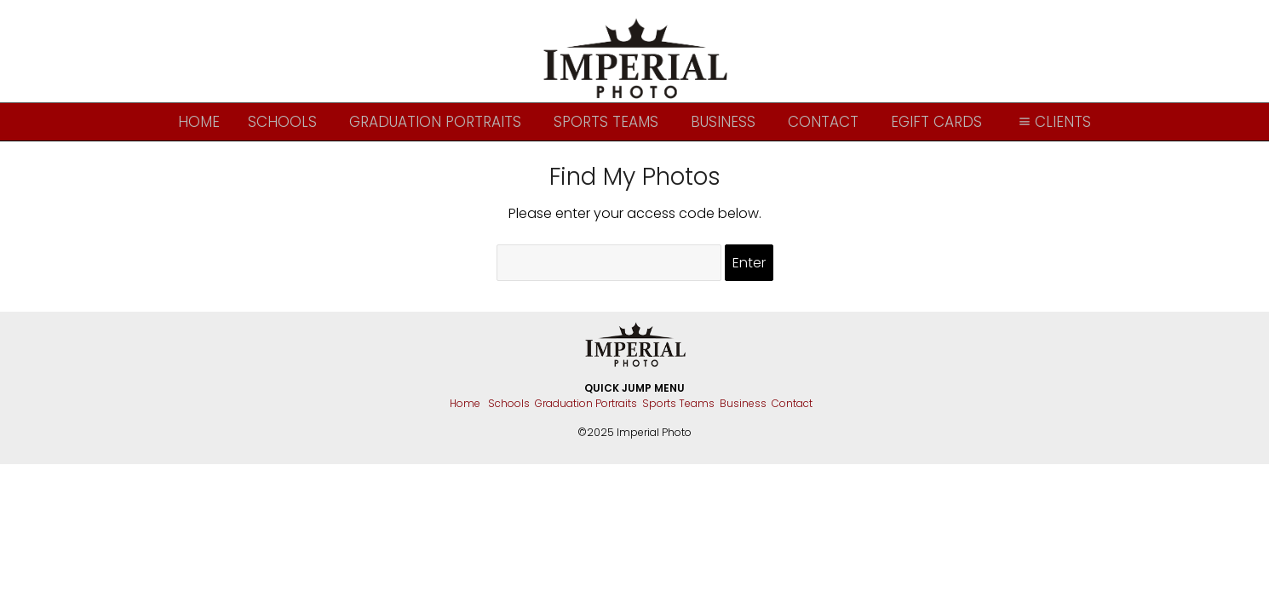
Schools (282, 122)
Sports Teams (606, 122)
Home (199, 122)
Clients (1052, 122)
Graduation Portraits (435, 122)
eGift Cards (936, 122)
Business (723, 122)
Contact (823, 122)
